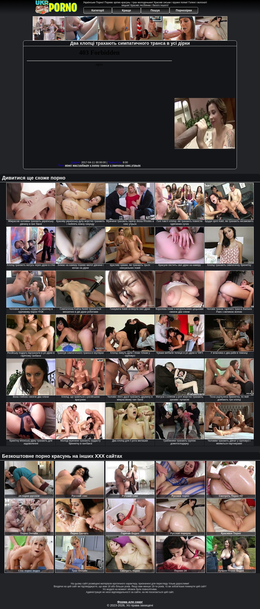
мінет (68, 165)
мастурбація (81, 165)
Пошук (155, 10)
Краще (126, 10)
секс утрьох (133, 165)
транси (104, 165)
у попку (94, 165)
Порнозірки (184, 10)
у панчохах (117, 165)
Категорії (97, 10)
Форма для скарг (130, 602)
